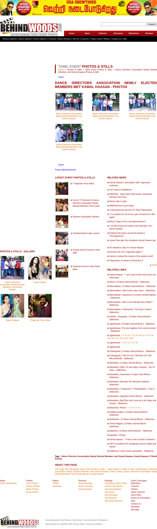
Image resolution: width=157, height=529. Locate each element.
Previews (52, 39)
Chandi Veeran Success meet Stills (86, 251)
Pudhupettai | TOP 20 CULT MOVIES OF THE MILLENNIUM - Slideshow (130, 357)
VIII (140, 335)
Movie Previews (85, 486)
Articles (106, 39)
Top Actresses (111, 495)
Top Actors (109, 492)
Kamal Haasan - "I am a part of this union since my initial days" (132, 276)
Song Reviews (85, 489)
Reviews (149, 33)
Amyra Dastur (40, 282)
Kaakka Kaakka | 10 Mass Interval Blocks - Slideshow (128, 413)
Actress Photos (33, 486)
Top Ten (76, 39)
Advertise (135, 507)
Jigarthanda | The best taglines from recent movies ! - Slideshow (133, 329)
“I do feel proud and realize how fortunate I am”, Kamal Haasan (131, 227)
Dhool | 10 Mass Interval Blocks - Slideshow (129, 282)
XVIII (131, 338)
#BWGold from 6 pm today (121, 205)
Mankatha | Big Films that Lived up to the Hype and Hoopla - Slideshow (132, 402)
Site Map (135, 509)
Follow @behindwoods (65, 170)
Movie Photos (32, 489)
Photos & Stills (74, 69)
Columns (84, 39)
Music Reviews (64, 39)
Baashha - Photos (117, 435)
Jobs (125, 39)
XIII (109, 338)
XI (149, 335)
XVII (126, 338)
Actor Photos (32, 483)
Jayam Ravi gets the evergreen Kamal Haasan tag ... (132, 241)
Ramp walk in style (118, 201)
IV (128, 335)
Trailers (55, 483)
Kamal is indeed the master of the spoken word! (131, 256)
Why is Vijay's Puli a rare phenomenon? (127, 221)
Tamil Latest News (8, 483)
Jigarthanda (114, 335)
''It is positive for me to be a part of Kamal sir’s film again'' (132, 215)
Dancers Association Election (86, 216)
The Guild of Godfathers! (120, 190)
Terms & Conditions (94, 524)
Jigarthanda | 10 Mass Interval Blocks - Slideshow (132, 324)
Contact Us (116, 39)
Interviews (118, 33)
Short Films (136, 495)
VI (133, 335)
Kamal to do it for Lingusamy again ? (126, 252)
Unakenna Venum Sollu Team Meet (86, 268)
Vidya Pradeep (12, 320)
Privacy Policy (79, 524)
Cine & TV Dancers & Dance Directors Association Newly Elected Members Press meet (86, 203)
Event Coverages (139, 480)
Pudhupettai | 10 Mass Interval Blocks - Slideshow (132, 351)
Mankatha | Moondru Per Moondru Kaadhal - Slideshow (129, 383)
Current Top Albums (114, 486)
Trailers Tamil (96, 39)
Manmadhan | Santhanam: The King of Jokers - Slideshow (131, 311)
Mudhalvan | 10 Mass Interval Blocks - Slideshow (131, 419)
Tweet (61, 77)
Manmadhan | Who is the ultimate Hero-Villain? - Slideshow (131, 303)
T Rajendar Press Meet (39, 320)
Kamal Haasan (141, 456)
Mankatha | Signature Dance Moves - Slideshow (131, 396)
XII (152, 335)
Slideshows (134, 33)
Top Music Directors (114, 501)
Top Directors (111, 498)
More (154, 265)
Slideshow (135, 483)
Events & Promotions (140, 498)
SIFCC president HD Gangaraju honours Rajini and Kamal (132, 445)
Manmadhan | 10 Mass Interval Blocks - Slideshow (132, 286)
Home (72, 33)
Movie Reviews (85, 483)
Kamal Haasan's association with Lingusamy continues (129, 184)
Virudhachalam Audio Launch (86, 233)
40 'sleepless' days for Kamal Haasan (126, 247)
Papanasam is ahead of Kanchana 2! (126, 260)
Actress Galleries (10, 39)
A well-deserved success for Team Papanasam (130, 210)
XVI (121, 338)
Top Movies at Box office (116, 483)
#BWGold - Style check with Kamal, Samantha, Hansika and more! (130, 195)
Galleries (103, 33)
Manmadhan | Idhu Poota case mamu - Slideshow (132, 290)
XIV (113, 338)
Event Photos (32, 492)
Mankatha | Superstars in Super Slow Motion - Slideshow (130, 376)
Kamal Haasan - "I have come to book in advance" (132, 439)
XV (117, 338)
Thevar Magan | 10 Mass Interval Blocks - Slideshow (128, 425)
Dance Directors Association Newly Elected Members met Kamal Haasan (12, 286)
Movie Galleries (25, 39)
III (125, 335)
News (87, 33)
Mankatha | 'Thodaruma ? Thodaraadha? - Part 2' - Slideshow (132, 390)
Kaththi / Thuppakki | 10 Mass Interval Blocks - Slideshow (130, 318)
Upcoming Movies (113, 489)
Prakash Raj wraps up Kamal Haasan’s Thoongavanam (127, 234)
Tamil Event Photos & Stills (98, 69)
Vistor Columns (138, 492)
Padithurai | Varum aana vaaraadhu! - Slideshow (131, 451)
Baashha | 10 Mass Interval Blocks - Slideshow (130, 431)
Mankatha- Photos (117, 407)
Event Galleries (40, 39)
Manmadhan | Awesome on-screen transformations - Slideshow (132, 296)
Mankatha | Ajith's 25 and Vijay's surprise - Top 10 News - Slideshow (132, 368)
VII (136, 335)
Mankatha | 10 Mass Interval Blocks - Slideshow (131, 363)
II (123, 335)
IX (144, 335)
